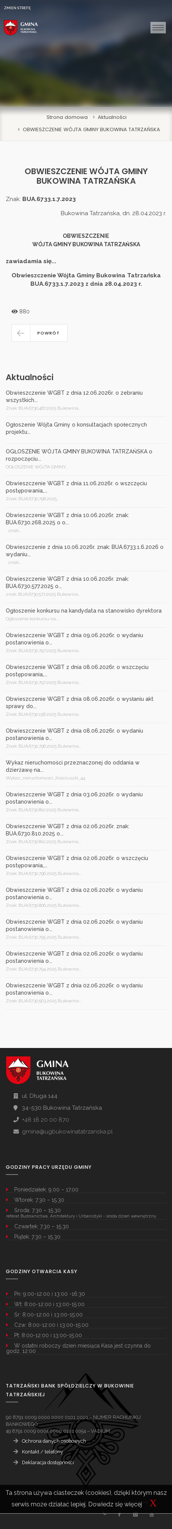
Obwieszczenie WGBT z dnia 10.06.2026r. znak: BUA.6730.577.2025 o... (67, 582)
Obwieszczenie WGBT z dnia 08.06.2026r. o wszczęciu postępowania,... (77, 670)
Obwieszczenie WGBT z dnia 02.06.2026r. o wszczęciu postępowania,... (77, 861)
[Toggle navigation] (158, 27)
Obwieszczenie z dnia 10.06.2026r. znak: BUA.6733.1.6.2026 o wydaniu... (85, 550)
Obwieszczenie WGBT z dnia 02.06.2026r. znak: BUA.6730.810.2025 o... (67, 830)
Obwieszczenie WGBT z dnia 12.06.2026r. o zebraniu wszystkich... (74, 396)
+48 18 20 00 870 (45, 1119)
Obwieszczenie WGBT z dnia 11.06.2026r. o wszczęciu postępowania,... (76, 487)
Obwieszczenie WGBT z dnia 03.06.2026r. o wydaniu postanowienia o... (74, 798)
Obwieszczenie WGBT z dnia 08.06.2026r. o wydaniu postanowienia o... (74, 734)
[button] (40, 333)
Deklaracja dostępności (48, 1462)
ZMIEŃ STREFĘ (17, 8)
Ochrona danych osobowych (54, 1441)
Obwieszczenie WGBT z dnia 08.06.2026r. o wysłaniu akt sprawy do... (80, 702)
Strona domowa (67, 117)
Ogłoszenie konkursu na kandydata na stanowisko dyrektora (84, 611)
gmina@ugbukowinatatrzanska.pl (67, 1131)
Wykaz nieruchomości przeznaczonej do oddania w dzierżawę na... (73, 766)
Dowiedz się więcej (115, 1504)
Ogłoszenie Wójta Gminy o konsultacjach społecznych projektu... (76, 428)
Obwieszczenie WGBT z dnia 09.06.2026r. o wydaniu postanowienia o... (74, 639)
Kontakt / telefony (42, 1452)
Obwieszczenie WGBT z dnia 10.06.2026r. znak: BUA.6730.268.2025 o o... (67, 519)
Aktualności (112, 117)
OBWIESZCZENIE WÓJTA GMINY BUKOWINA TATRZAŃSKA (91, 129)
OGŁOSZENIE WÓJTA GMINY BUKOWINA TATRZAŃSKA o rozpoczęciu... (79, 455)
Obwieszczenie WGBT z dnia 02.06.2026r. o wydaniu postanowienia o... (74, 893)
